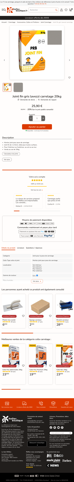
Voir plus (7, 159)
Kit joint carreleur (62, 320)
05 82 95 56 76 (40, 4)
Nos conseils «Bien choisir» (10, 457)
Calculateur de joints (11, 154)
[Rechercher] (43, 10)
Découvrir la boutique (36, 443)
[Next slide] (69, 60)
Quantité (32, 115)
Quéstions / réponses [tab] (34, 248)
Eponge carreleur (35, 320)
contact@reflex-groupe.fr (34, 421)
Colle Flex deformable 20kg (12, 370)
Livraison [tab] (20, 248)
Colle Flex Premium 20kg (38, 370)
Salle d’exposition (33, 427)
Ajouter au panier (37, 126)
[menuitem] (7, 87)
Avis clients (30, 464)
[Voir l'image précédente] (57, 305)
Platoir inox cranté (9, 320)
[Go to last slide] (4, 60)
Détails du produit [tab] (8, 248)
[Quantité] (37, 118)
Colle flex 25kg (61, 370)
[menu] (4, 10)
